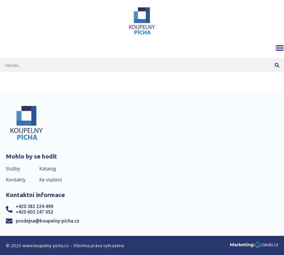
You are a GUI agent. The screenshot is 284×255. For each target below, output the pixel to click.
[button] (279, 47)
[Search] (277, 65)
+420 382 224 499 (34, 206)
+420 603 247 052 (34, 211)
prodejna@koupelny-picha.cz (47, 220)
